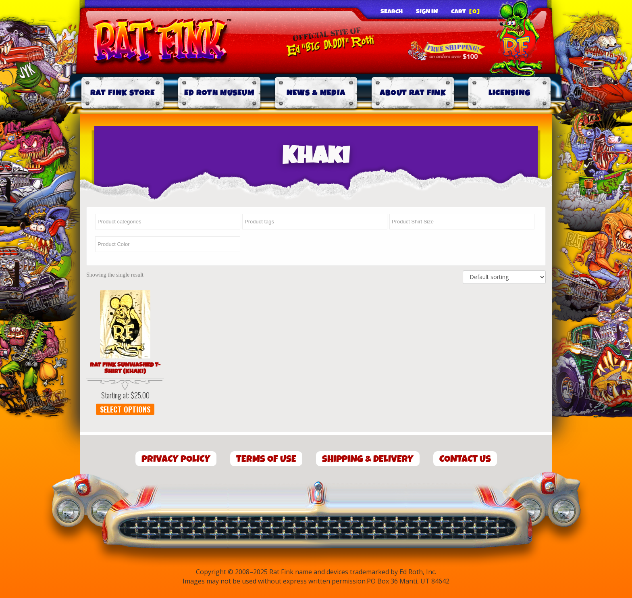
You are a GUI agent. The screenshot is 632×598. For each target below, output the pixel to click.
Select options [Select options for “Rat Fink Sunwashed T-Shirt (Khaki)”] (125, 409)
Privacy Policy (175, 459)
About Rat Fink (413, 93)
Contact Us (465, 459)
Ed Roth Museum (219, 93)
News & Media (316, 93)
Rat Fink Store (122, 93)
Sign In (427, 11)
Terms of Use (266, 459)
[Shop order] (504, 277)
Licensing (510, 93)
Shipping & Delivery (368, 459)
